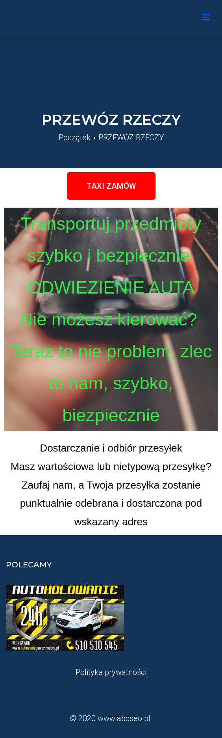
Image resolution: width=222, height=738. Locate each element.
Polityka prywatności (111, 672)
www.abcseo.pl (124, 718)
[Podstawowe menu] (206, 19)
